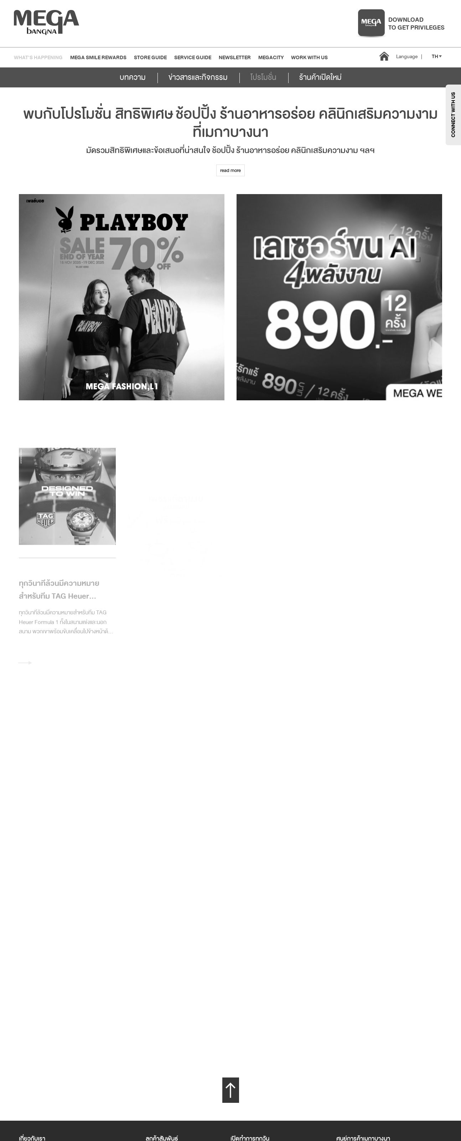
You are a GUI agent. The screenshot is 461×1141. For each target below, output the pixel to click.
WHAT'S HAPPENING (38, 57)
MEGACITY (271, 57)
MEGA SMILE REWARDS (98, 57)
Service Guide (192, 57)
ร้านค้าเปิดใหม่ (320, 77)
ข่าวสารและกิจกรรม (198, 77)
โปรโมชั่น (263, 77)
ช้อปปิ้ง (196, 114)
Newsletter (235, 57)
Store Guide (150, 57)
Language (409, 56)
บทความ (133, 77)
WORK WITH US (309, 57)
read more (230, 170)
